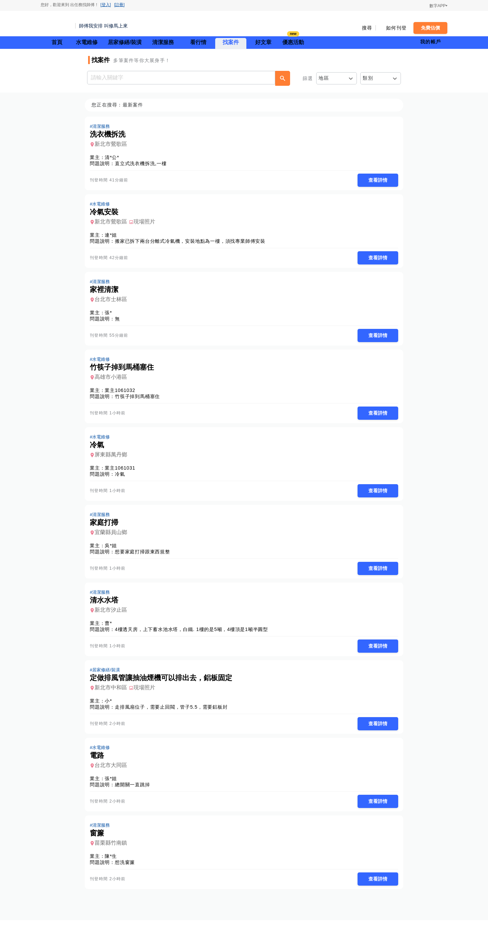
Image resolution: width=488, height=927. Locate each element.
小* (110, 706)
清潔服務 (163, 42)
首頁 (57, 42)
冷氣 (122, 477)
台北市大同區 (113, 771)
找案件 (231, 42)
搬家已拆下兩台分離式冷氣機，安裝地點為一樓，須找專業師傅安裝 (192, 242)
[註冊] (119, 4)
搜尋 (367, 28)
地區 (324, 78)
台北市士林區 (113, 301)
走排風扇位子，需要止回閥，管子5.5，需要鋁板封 (173, 712)
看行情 (198, 42)
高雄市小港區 (113, 379)
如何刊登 (396, 28)
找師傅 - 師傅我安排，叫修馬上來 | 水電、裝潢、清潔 (56, 24)
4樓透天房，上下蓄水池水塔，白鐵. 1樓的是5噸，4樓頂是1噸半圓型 (193, 633)
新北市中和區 (113, 692)
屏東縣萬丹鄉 (113, 457)
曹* (110, 627)
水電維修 (87, 42)
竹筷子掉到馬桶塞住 (139, 398)
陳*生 (113, 862)
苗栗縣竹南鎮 (113, 849)
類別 (368, 78)
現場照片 (146, 222)
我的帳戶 (430, 41)
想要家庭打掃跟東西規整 (144, 555)
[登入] (105, 4)
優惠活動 (293, 41)
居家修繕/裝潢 (125, 42)
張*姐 (113, 784)
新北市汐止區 (113, 614)
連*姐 (113, 236)
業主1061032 (122, 392)
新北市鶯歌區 (113, 144)
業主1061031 (122, 471)
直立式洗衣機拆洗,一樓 (143, 163)
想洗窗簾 (127, 868)
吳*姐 (113, 549)
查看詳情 (375, 180)
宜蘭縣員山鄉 (113, 536)
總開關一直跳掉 (134, 790)
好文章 (263, 42)
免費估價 (430, 28)
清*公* (114, 157)
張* (110, 314)
